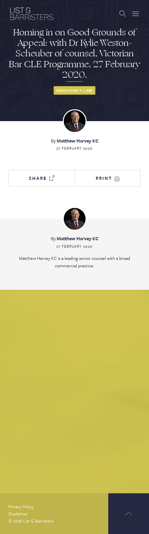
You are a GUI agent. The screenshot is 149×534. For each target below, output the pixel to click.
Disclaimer (18, 513)
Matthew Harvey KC (77, 140)
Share (41, 178)
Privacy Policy (21, 506)
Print (107, 178)
